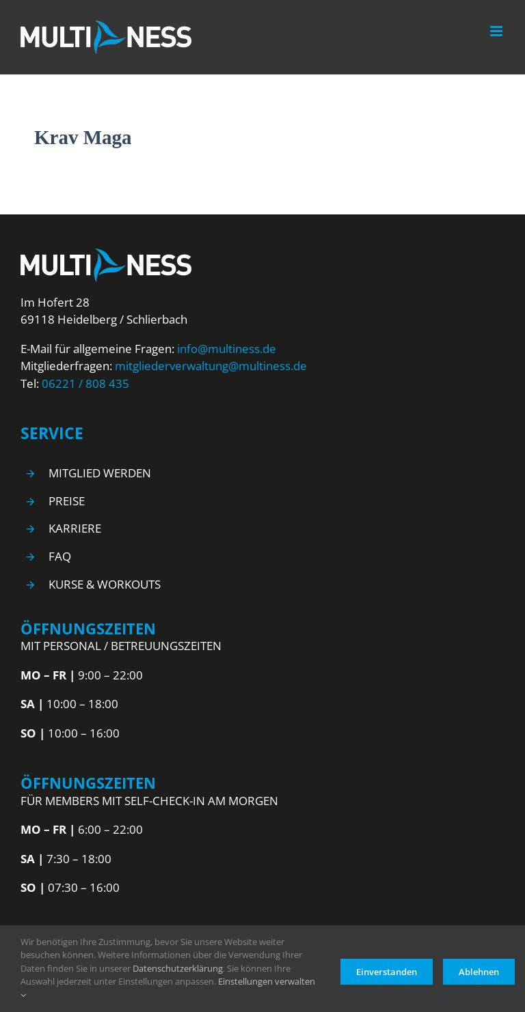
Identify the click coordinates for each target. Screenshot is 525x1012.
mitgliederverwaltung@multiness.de (211, 366)
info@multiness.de (226, 348)
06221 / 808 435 (85, 383)
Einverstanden (386, 968)
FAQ (60, 556)
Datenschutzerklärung (178, 968)
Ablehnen (479, 968)
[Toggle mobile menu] (497, 31)
